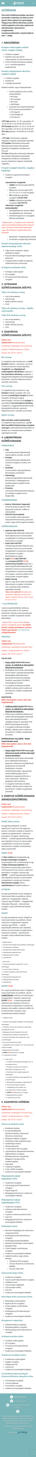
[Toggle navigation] (3, 3)
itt (6, 35)
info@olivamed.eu (20, 1401)
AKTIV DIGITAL (24, 1423)
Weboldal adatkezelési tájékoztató (14, 1416)
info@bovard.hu (18, 1429)
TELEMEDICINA (23, 630)
